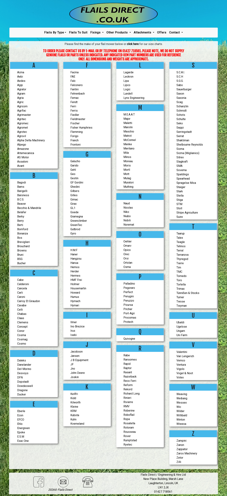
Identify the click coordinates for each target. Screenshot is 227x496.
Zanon (180, 445)
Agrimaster (24, 115)
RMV (126, 406)
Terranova (182, 254)
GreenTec (76, 225)
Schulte (181, 119)
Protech (128, 322)
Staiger (180, 187)
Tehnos (181, 246)
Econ (20, 415)
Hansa (74, 263)
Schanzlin (182, 106)
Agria (20, 98)
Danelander (24, 364)
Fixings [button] (95, 32)
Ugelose (181, 326)
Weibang (181, 398)
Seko (179, 123)
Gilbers (74, 191)
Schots (180, 115)
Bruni (20, 254)
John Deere (77, 373)
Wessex (181, 402)
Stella (180, 195)
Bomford (22, 229)
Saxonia (181, 98)
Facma (74, 72)
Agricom (22, 106)
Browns (22, 250)
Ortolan (127, 262)
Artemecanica (25, 153)
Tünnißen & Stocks (187, 293)
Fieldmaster (77, 119)
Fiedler (74, 115)
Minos (127, 157)
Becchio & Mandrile (29, 208)
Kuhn (73, 419)
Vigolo (180, 369)
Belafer (21, 212)
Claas (20, 318)
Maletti (127, 123)
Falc (73, 81)
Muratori (128, 182)
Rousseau (129, 431)
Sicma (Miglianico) (187, 153)
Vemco (180, 360)
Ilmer (73, 322)
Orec (126, 254)
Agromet (22, 127)
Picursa (128, 305)
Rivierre (128, 402)
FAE (72, 76)
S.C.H (179, 76)
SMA (179, 166)
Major (126, 118)
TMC (179, 271)
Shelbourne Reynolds (189, 144)
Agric (20, 102)
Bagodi (21, 182)
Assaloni (22, 161)
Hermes (75, 275)
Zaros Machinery (186, 453)
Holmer (74, 284)
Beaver (21, 203)
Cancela (22, 288)
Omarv (127, 245)
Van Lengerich (185, 356)
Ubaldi (180, 322)
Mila (126, 152)
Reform (128, 385)
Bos (19, 237)
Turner (180, 297)
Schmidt (181, 110)
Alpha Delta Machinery (31, 140)
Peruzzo (128, 300)
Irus (72, 330)
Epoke (21, 432)
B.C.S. (20, 199)
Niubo (127, 216)
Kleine (74, 406)
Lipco (126, 85)
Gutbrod (75, 229)
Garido (74, 165)
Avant (20, 166)
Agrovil (21, 136)
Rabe (126, 355)
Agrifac (21, 110)
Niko (126, 212)
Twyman (181, 305)
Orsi (126, 258)
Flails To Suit (78, 32)
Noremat (128, 224)
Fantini (74, 89)
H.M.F (73, 250)
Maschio (128, 131)
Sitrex (180, 157)
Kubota (74, 415)
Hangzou (75, 258)
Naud (126, 203)
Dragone (22, 390)
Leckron (128, 76)
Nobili (127, 220)
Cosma (21, 335)
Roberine (129, 410)
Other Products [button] (117, 32)
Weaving (181, 394)
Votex (180, 377)
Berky (20, 216)
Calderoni (23, 284)
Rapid (127, 363)
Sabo (179, 85)
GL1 (72, 208)
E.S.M (20, 436)
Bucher (21, 263)
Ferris (74, 110)
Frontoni (75, 144)
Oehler (127, 241)
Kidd (73, 398)
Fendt (73, 102)
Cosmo (21, 343)
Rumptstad (130, 440)
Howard (75, 292)
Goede (74, 212)
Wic (178, 407)
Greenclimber (78, 220)
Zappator (182, 449)
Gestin (74, 178)
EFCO (20, 419)
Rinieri (127, 397)
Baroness (23, 195)
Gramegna (76, 216)
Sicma (180, 149)
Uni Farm (181, 335)
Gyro (73, 233)
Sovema (181, 170)
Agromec (22, 123)
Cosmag (22, 339)
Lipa (126, 81)
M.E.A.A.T (129, 114)
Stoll (179, 208)
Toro (179, 280)
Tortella (181, 284)
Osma (127, 267)
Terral (179, 250)
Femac (74, 98)
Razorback (130, 376)
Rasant (127, 372)
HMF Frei (76, 280)
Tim (178, 267)
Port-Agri (129, 313)
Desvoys (22, 373)
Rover (127, 436)
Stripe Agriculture (187, 212)
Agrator (21, 89)
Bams (20, 186)
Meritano (128, 148)
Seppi (180, 127)
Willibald (181, 415)
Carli (20, 292)
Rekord (127, 389)
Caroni (21, 297)
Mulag (127, 178)
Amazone (23, 149)
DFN (20, 377)
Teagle (180, 242)
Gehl (73, 169)
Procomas (129, 317)
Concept (22, 326)
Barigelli (22, 191)
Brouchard (23, 246)
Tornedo (181, 276)
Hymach (75, 301)
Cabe (20, 280)
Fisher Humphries (81, 127)
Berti (20, 225)
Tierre (180, 263)
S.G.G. (179, 81)
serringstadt (184, 132)
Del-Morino (24, 369)
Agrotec (22, 132)
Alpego (21, 144)
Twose (180, 301)
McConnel (129, 140)
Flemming (76, 132)
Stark (179, 191)
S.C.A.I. (180, 72)
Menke (127, 144)
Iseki (73, 335)
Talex (179, 237)
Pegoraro (129, 288)
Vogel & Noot (184, 373)
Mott (126, 174)
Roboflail (128, 414)
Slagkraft (182, 161)
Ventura (181, 364)
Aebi (20, 76)
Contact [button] (175, 32)
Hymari (74, 305)
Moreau (128, 161)
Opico (127, 250)
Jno (72, 368)
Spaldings (182, 174)
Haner (74, 254)
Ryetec (127, 444)
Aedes (21, 81)
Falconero (76, 85)
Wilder (180, 411)
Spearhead (183, 178)
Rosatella (129, 423)
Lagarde (128, 72)
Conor (20, 331)
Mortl (126, 169)
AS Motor (23, 157)
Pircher (127, 309)
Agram (21, 93)
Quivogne (129, 338)
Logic (126, 89)
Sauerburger (184, 89)
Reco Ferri (129, 380)
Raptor (127, 368)
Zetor (179, 457)
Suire (179, 217)
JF (72, 364)
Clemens (22, 322)
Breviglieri (23, 242)
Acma (20, 72)
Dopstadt (23, 381)
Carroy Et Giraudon (28, 301)
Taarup (180, 233)
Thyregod (182, 259)
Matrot (127, 135)
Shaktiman (182, 140)
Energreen (23, 428)
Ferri (73, 106)
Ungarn (180, 331)
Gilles (73, 195)
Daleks (21, 360)
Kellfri (74, 394)
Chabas (21, 314)
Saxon (180, 93)
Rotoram (128, 427)
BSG (20, 259)
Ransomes (130, 359)
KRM (73, 411)
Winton (180, 419)
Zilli (178, 462)
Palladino (129, 283)
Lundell (127, 93)
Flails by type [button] (54, 32)
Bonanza (22, 233)
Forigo (74, 136)
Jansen (74, 356)
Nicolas (128, 207)
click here (133, 44)
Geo (72, 174)
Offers (161, 32)
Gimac (74, 199)
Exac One (23, 441)
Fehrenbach (77, 93)
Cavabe (21, 305)
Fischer (75, 123)
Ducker (21, 394)
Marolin (128, 127)
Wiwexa (181, 424)
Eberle (21, 411)
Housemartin (78, 288)
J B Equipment (79, 360)
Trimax (180, 288)
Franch (74, 140)
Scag (179, 102)
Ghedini (75, 186)
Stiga (179, 200)
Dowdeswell (25, 386)
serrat (180, 136)
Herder (74, 271)
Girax (73, 203)
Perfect (128, 292)
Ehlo (20, 424)
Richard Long (131, 393)
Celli (20, 309)
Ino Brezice (77, 326)
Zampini (181, 440)
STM (179, 204)
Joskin (74, 377)
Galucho (75, 161)
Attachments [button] (143, 32)
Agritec (21, 119)
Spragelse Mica (186, 183)
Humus (74, 297)
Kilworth (75, 402)
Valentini (181, 352)
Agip (20, 85)
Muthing (128, 186)
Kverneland (77, 423)
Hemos (74, 267)
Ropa (126, 419)
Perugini (128, 296)
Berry (20, 220)
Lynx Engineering (133, 98)
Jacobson (76, 351)
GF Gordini (76, 182)
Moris (127, 165)
